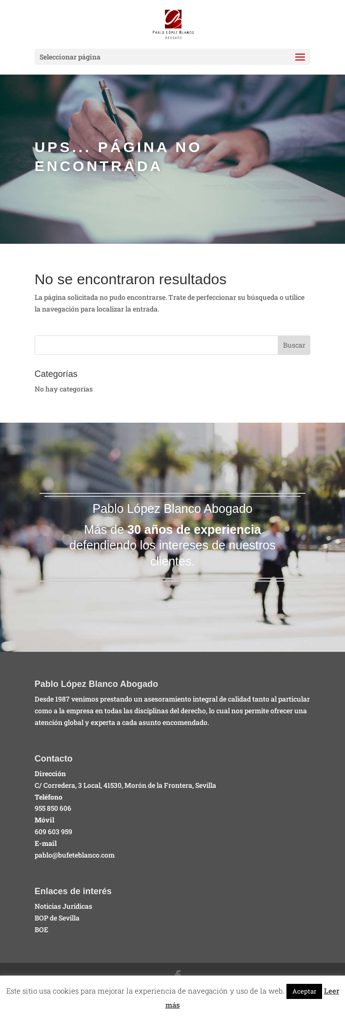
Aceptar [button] (304, 991)
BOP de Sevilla (57, 917)
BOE (41, 929)
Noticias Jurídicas (63, 906)
